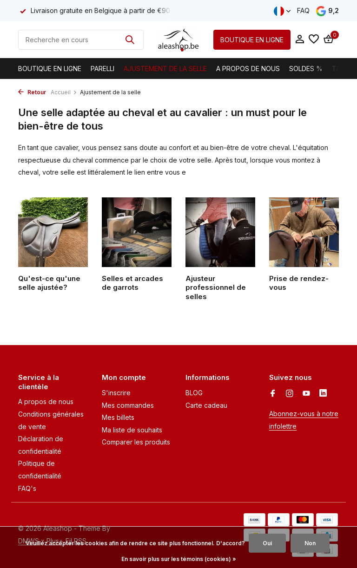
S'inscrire (116, 393)
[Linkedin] (323, 394)
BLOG (194, 393)
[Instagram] (289, 394)
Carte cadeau (206, 405)
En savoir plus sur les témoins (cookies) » (178, 558)
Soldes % (306, 68)
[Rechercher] (81, 40)
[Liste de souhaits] (314, 39)
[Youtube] (306, 394)
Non (310, 543)
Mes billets (118, 417)
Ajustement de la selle (165, 68)
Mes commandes (128, 405)
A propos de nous (248, 68)
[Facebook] (273, 394)
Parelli (102, 68)
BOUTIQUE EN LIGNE (252, 40)
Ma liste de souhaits (132, 430)
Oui (267, 543)
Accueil (64, 92)
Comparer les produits (136, 442)
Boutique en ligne (49, 68)
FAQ (303, 10)
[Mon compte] (299, 39)
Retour (32, 92)
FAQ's (27, 488)
